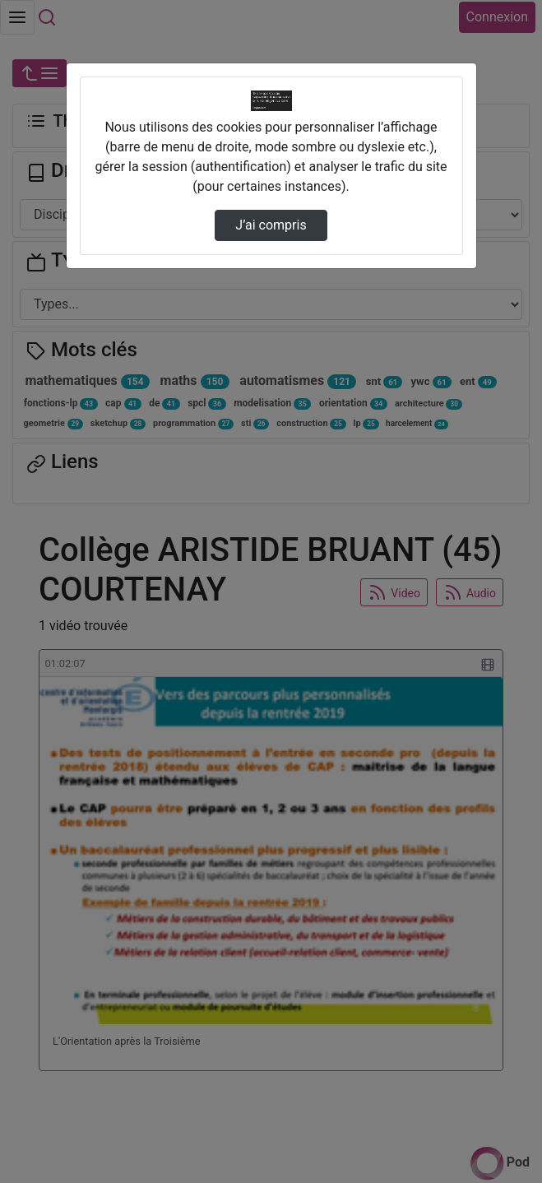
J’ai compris (270, 225)
